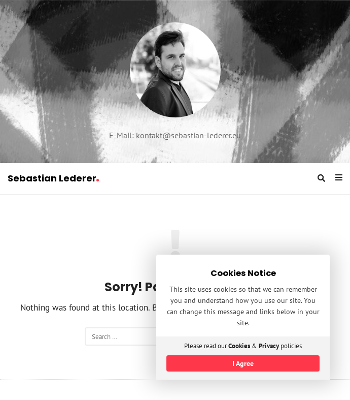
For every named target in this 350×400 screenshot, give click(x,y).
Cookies (239, 346)
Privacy (269, 346)
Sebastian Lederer (53, 178)
